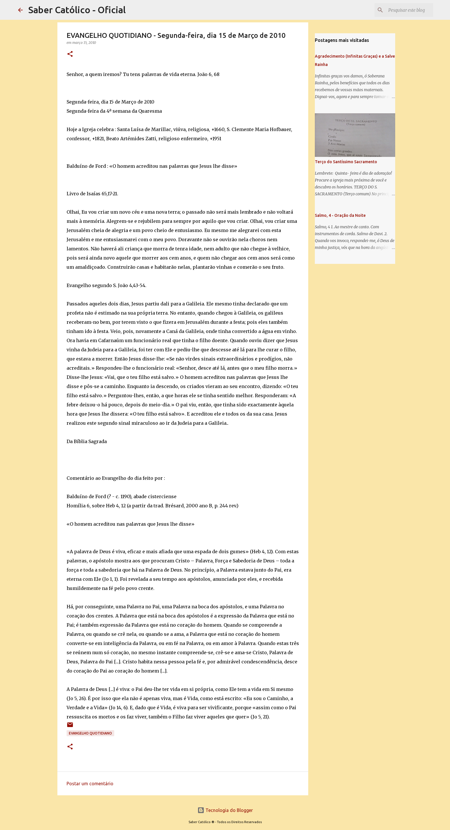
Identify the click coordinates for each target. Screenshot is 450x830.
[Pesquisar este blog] (403, 10)
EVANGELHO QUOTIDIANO (90, 733)
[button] (70, 54)
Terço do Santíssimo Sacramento (346, 161)
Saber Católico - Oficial (77, 10)
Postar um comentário (90, 783)
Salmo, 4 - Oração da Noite (340, 215)
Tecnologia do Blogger (225, 810)
